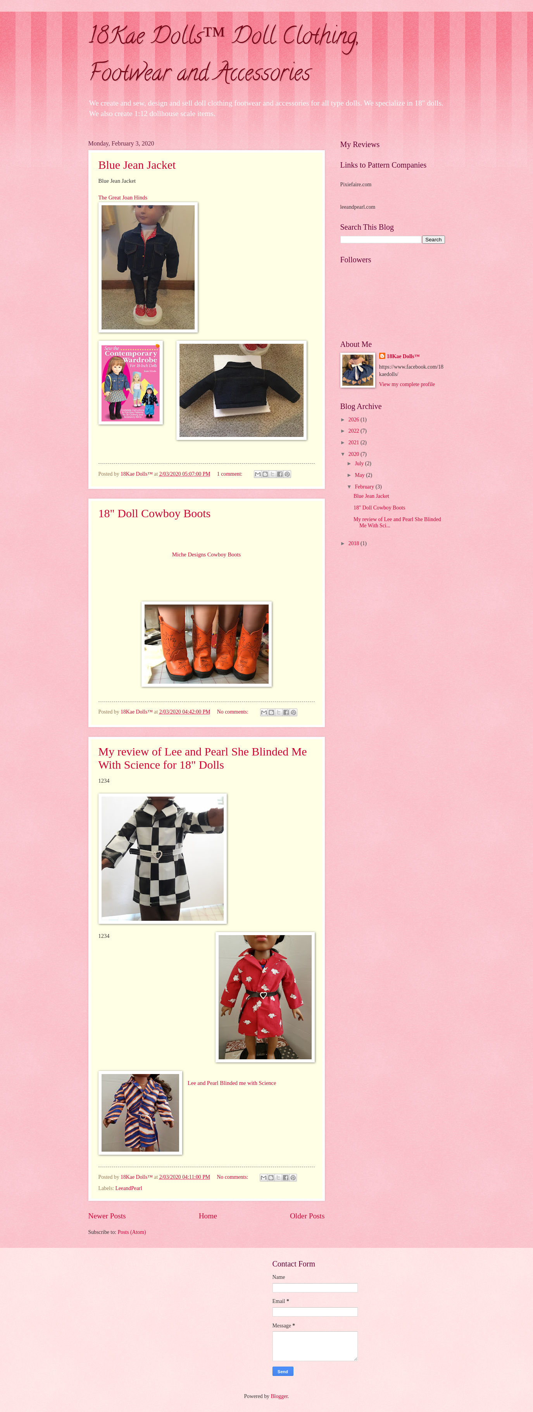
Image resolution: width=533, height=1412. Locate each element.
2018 (354, 543)
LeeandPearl (129, 1188)
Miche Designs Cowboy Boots (206, 554)
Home (208, 1216)
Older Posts (307, 1216)
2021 (354, 442)
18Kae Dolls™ (403, 356)
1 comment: (230, 474)
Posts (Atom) (131, 1232)
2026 (354, 420)
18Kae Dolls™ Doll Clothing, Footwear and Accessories (224, 57)
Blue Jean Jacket (137, 164)
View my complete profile (407, 384)
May (360, 475)
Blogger (279, 1396)
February (365, 487)
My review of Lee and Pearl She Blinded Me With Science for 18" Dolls (202, 758)
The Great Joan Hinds (123, 197)
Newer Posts (107, 1216)
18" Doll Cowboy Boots (154, 513)
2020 (354, 454)
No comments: (233, 712)
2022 (354, 431)
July (360, 463)
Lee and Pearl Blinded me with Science (232, 1083)
